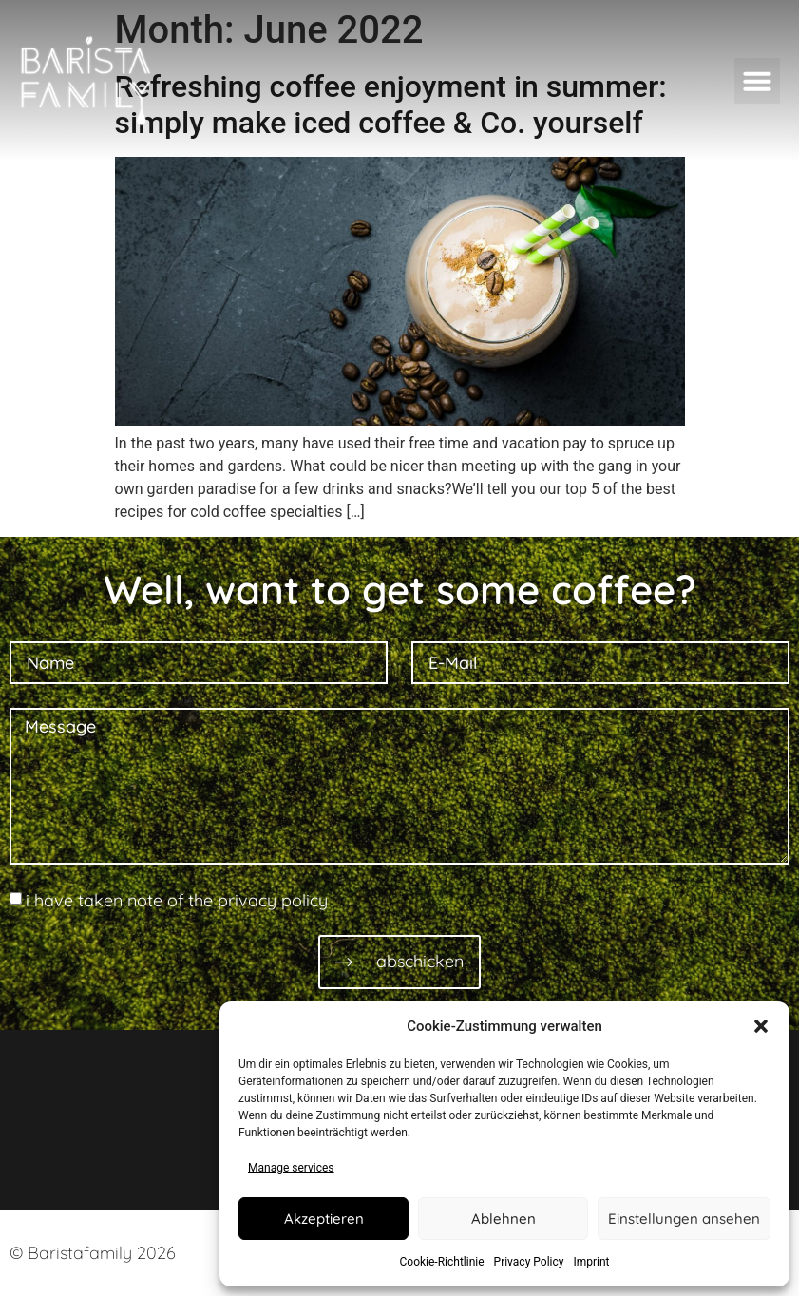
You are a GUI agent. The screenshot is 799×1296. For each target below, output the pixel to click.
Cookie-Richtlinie (442, 1261)
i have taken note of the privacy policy (177, 900)
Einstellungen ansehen (684, 1219)
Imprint (591, 1261)
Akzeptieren (324, 1219)
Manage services (291, 1167)
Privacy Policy (529, 1261)
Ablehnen (503, 1219)
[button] (760, 1026)
